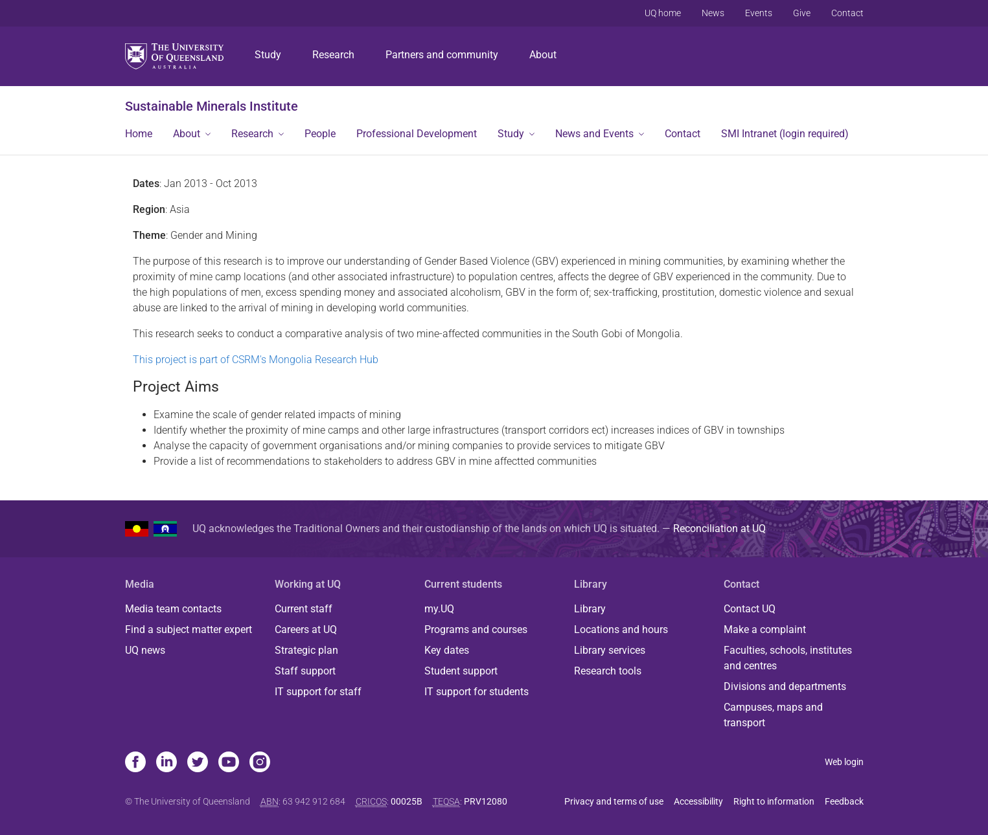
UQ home (663, 13)
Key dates (446, 650)
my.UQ (439, 609)
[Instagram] (259, 763)
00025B (406, 801)
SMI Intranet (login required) (785, 134)
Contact (847, 13)
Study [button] (511, 134)
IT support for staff (318, 691)
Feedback (844, 801)
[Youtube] (228, 763)
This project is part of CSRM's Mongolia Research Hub (255, 359)
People (320, 134)
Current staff (303, 609)
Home (138, 134)
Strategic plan (306, 650)
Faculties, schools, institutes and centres (788, 658)
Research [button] (252, 134)
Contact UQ (749, 609)
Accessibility (698, 801)
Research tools (607, 671)
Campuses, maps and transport (773, 715)
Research (333, 55)
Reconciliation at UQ (719, 528)
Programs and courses (475, 629)
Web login (844, 762)
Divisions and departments (785, 686)
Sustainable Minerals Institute (211, 106)
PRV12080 (485, 801)
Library (590, 609)
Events (758, 13)
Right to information (773, 801)
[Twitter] (197, 763)
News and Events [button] (594, 134)
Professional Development (416, 134)
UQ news (145, 650)
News (713, 13)
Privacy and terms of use (613, 801)
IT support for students (476, 691)
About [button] (186, 134)
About (543, 55)
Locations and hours (621, 629)
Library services (609, 650)
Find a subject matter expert (188, 629)
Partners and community (441, 55)
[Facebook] (135, 763)
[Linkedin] (166, 763)
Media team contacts (173, 609)
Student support (461, 671)
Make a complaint (765, 629)
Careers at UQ (306, 629)
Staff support (305, 671)
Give (801, 13)
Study (268, 55)
